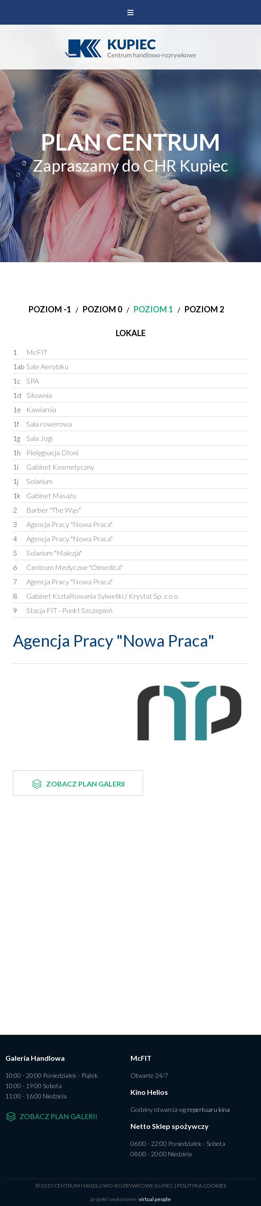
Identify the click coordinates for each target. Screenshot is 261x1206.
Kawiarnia (34, 409)
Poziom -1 (50, 309)
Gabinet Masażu (44, 495)
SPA (26, 381)
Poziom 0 (102, 309)
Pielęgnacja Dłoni (45, 452)
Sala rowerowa (42, 424)
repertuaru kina (208, 1109)
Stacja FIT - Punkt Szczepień (63, 610)
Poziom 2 (204, 309)
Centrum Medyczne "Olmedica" (67, 567)
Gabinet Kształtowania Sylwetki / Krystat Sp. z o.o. (96, 596)
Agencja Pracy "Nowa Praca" (63, 524)
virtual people (155, 1199)
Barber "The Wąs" (47, 510)
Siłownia (32, 395)
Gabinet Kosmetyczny (53, 467)
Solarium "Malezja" (47, 553)
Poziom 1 (153, 309)
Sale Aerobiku (40, 366)
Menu (130, 12)
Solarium (33, 481)
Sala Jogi (32, 438)
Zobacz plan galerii (78, 784)
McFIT (30, 352)
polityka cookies (201, 1185)
